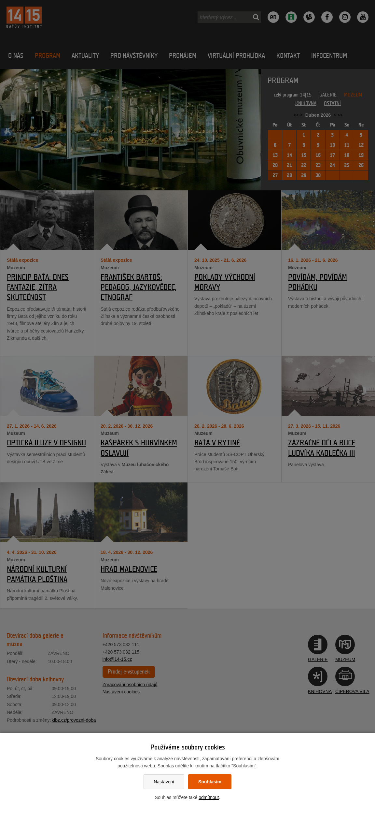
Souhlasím (209, 781)
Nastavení (164, 781)
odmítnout (209, 797)
